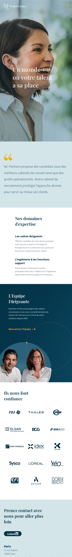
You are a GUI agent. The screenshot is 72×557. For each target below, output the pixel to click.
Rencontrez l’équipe (20, 329)
